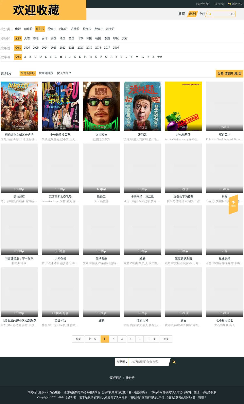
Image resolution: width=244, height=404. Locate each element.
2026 (27, 47)
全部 (18, 38)
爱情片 (52, 28)
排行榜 (130, 377)
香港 (36, 38)
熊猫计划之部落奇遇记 (19, 134)
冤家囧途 (224, 134)
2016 (116, 47)
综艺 (217, 14)
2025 (36, 47)
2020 (80, 47)
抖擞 (224, 196)
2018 (98, 47)
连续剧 (205, 14)
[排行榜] (219, 3)
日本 (80, 38)
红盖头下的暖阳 (183, 196)
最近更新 (115, 377)
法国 (62, 38)
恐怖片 (87, 28)
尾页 (166, 338)
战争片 (110, 28)
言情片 (75, 28)
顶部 (233, 203)
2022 (62, 47)
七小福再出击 (224, 320)
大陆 (27, 38)
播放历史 (237, 3)
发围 (183, 320)
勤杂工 (101, 196)
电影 (192, 14)
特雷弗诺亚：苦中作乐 (19, 258)
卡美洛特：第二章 (142, 196)
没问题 (142, 134)
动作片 (28, 28)
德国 (98, 38)
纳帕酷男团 (183, 134)
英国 (71, 38)
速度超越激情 (183, 258)
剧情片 (98, 28)
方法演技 (101, 134)
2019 (89, 47)
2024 (45, 47)
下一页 (151, 338)
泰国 (107, 38)
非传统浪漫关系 (60, 134)
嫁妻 (101, 320)
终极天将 (142, 320)
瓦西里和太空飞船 (60, 196)
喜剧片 (40, 28)
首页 (181, 14)
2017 (107, 47)
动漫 (228, 14)
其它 (125, 38)
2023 (53, 47)
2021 (71, 47)
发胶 (142, 258)
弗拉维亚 (19, 196)
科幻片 (63, 28)
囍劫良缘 (101, 258)
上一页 (92, 338)
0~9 (159, 56)
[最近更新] (202, 3)
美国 (53, 38)
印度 (116, 38)
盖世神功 (60, 320)
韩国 (89, 38)
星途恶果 (224, 258)
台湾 (45, 38)
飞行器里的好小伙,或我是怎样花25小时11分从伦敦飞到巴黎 (19, 321)
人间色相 (60, 258)
